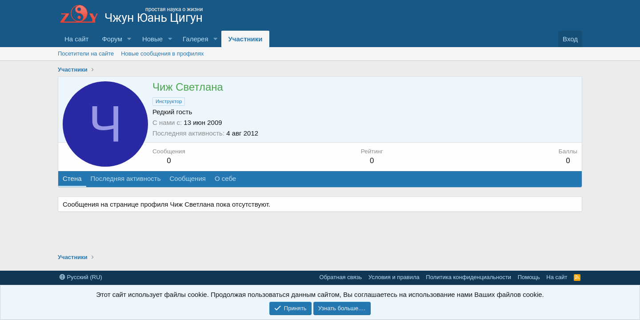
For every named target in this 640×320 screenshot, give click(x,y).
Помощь (529, 277)
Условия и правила (394, 277)
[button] (129, 39)
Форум (112, 39)
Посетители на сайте (86, 53)
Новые (152, 39)
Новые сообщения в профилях (162, 53)
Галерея (195, 39)
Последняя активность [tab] (126, 178)
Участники (245, 39)
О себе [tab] (225, 178)
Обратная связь (341, 277)
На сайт (76, 39)
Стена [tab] (72, 178)
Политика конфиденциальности (468, 277)
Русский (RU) (81, 277)
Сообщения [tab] (187, 178)
